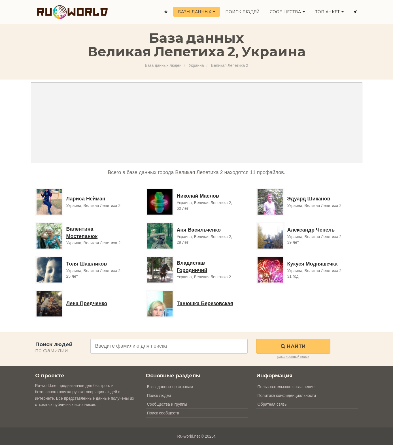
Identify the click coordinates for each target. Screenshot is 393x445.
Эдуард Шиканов (308, 199)
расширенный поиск (293, 357)
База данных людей (163, 65)
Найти (293, 346)
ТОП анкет (329, 11)
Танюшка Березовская (205, 303)
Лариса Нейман (85, 199)
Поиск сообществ (163, 413)
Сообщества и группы (167, 404)
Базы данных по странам (170, 386)
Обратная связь (272, 404)
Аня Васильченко (199, 230)
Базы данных (196, 11)
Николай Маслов (198, 196)
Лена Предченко (86, 303)
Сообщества (287, 11)
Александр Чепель (311, 230)
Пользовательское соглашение (286, 386)
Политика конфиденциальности (287, 395)
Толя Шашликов (86, 264)
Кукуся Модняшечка (312, 264)
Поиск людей (242, 11)
